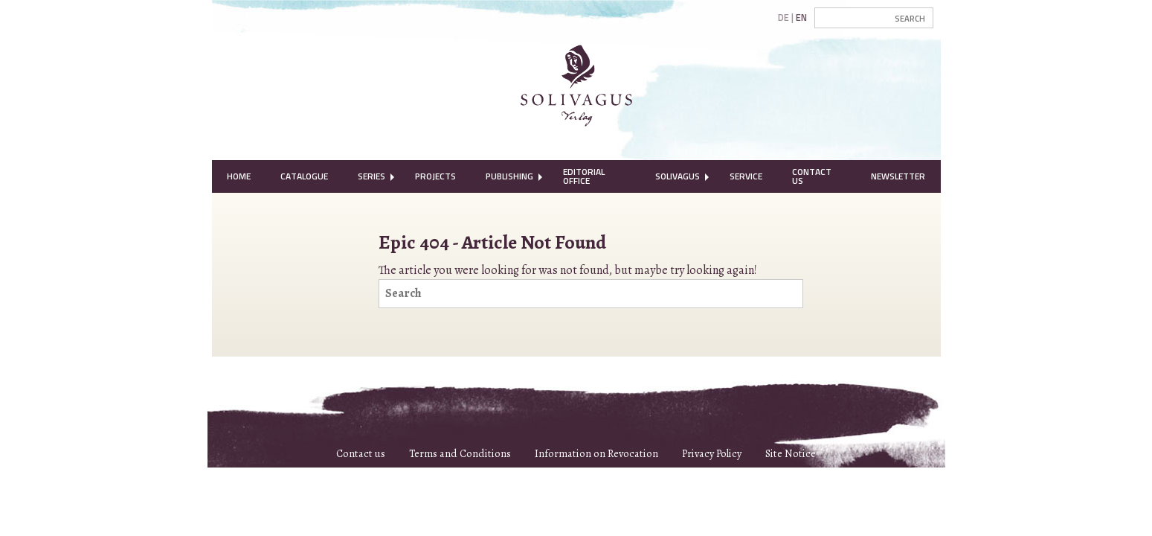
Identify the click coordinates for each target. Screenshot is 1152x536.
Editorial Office (584, 176)
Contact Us (811, 176)
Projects (435, 176)
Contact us (360, 453)
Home (239, 176)
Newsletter (898, 176)
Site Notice (790, 453)
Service (746, 176)
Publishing (509, 176)
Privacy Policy (711, 453)
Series (371, 176)
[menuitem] (239, 176)
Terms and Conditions (460, 453)
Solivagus (677, 176)
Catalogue (304, 176)
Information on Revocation (596, 453)
